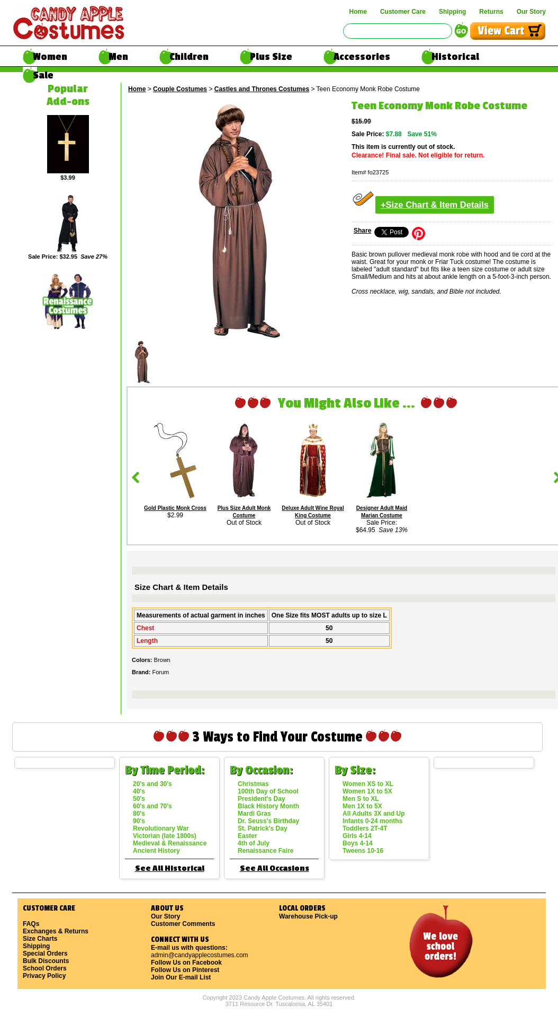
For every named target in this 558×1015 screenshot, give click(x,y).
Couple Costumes (180, 89)
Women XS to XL (368, 784)
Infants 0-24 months (372, 821)
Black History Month (268, 806)
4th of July (253, 843)
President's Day (261, 798)
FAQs (31, 924)
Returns (491, 11)
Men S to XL (361, 798)
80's (139, 813)
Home (358, 11)
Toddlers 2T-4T (365, 828)
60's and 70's (152, 806)
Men (118, 57)
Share (362, 230)
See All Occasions (274, 868)
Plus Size (271, 57)
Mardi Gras (254, 813)
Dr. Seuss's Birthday (268, 821)
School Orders (45, 968)
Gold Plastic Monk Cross (175, 508)
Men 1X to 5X (362, 806)
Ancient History (156, 850)
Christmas (253, 784)
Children (189, 57)
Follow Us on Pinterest (185, 970)
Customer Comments (183, 924)
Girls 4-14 (357, 836)
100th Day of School (268, 791)
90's (139, 821)
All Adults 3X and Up (374, 813)
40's (139, 791)
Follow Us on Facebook (186, 962)
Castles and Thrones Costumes (261, 89)
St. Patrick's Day (262, 828)
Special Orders (45, 953)
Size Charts (40, 938)
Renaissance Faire (265, 850)
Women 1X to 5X (367, 791)
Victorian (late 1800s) (164, 836)
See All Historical (169, 868)
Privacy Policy (44, 975)
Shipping (452, 11)
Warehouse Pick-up (308, 916)
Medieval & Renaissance (169, 843)
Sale (43, 75)
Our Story (531, 11)
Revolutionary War (161, 828)
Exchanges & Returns (55, 931)
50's (139, 798)
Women (50, 57)
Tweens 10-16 (363, 850)
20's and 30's (152, 784)
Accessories (362, 57)
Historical (455, 57)
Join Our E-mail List (181, 977)
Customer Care (403, 11)
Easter (247, 836)
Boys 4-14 (358, 843)
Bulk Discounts (46, 961)
